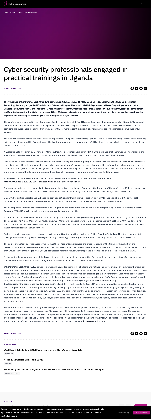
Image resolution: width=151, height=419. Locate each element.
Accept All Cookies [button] (141, 413)
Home (6, 13)
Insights (13, 13)
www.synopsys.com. (13, 301)
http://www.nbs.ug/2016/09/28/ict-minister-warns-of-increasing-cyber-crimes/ (42, 181)
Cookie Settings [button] (124, 413)
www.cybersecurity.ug (105, 280)
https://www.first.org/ (94, 321)
